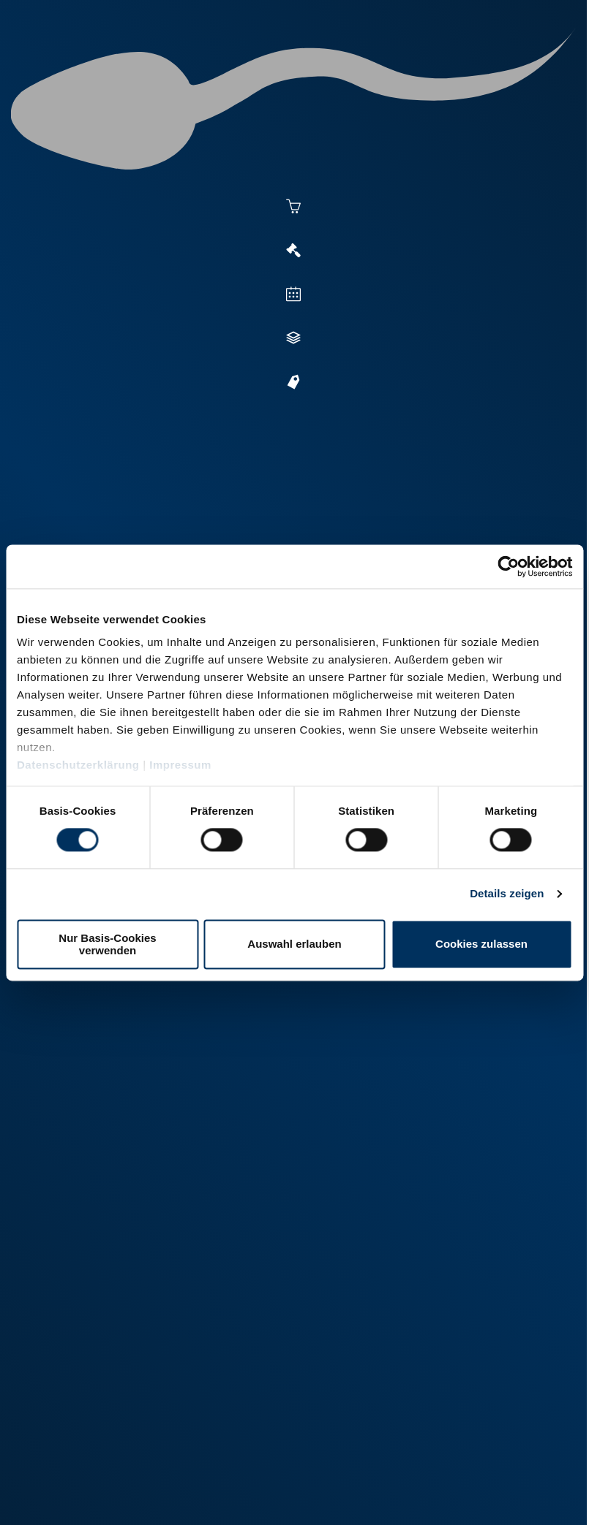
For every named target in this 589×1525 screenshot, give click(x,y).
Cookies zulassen (481, 944)
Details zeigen (507, 894)
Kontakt (235, 1474)
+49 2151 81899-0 (109, 1325)
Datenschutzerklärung (78, 764)
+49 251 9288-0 (104, 1223)
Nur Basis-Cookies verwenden (107, 944)
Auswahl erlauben (294, 944)
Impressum (180, 764)
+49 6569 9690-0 (106, 1426)
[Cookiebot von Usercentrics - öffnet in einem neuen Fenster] (508, 566)
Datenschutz (168, 1474)
